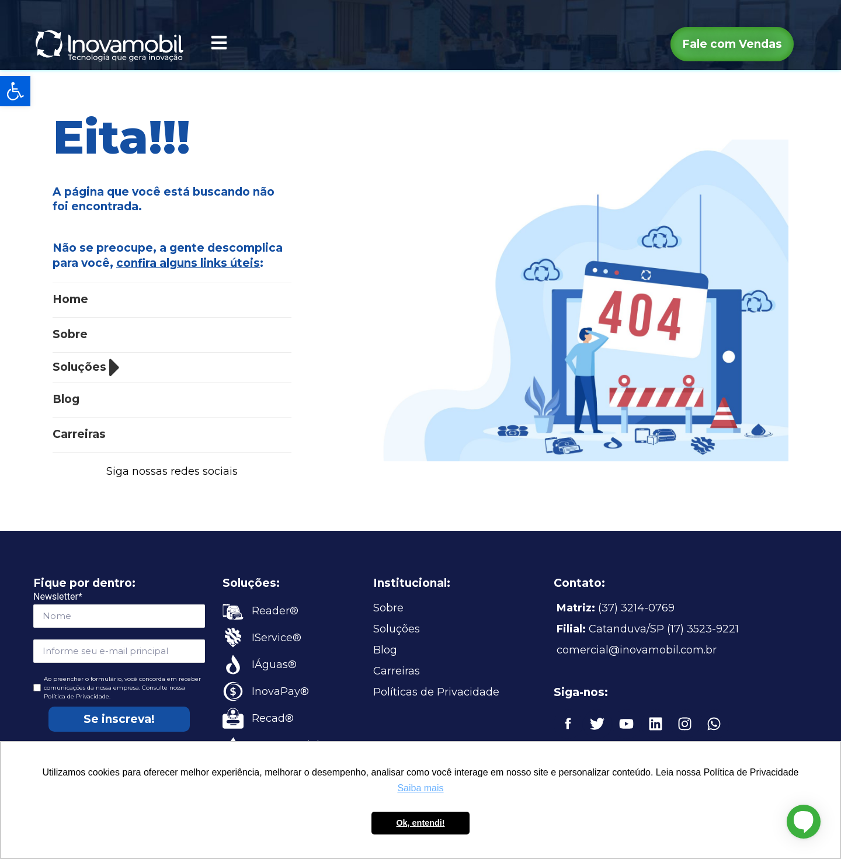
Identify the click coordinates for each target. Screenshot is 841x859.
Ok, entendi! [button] (420, 822)
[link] (15, 91)
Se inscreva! (119, 719)
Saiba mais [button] (420, 788)
